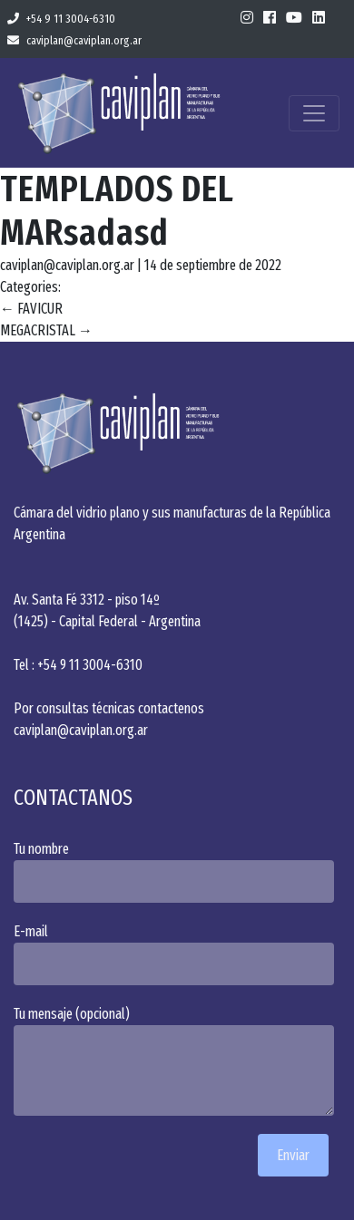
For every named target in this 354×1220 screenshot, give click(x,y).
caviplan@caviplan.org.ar (74, 40)
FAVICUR (31, 308)
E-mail (177, 954)
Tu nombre (177, 871)
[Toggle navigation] (314, 113)
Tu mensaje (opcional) (177, 1060)
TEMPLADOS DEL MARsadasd (117, 211)
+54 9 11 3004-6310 (61, 18)
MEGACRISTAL (46, 330)
